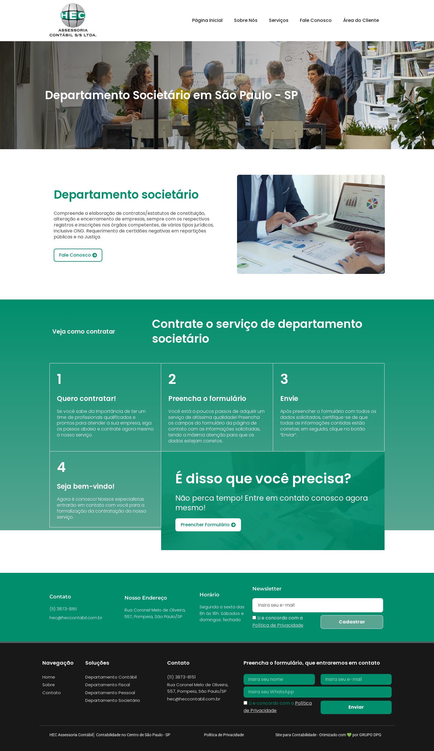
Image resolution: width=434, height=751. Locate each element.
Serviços (278, 20)
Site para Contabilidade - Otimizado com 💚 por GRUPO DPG (328, 735)
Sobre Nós (246, 20)
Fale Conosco (316, 20)
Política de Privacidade (224, 735)
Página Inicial (207, 20)
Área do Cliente (361, 20)
